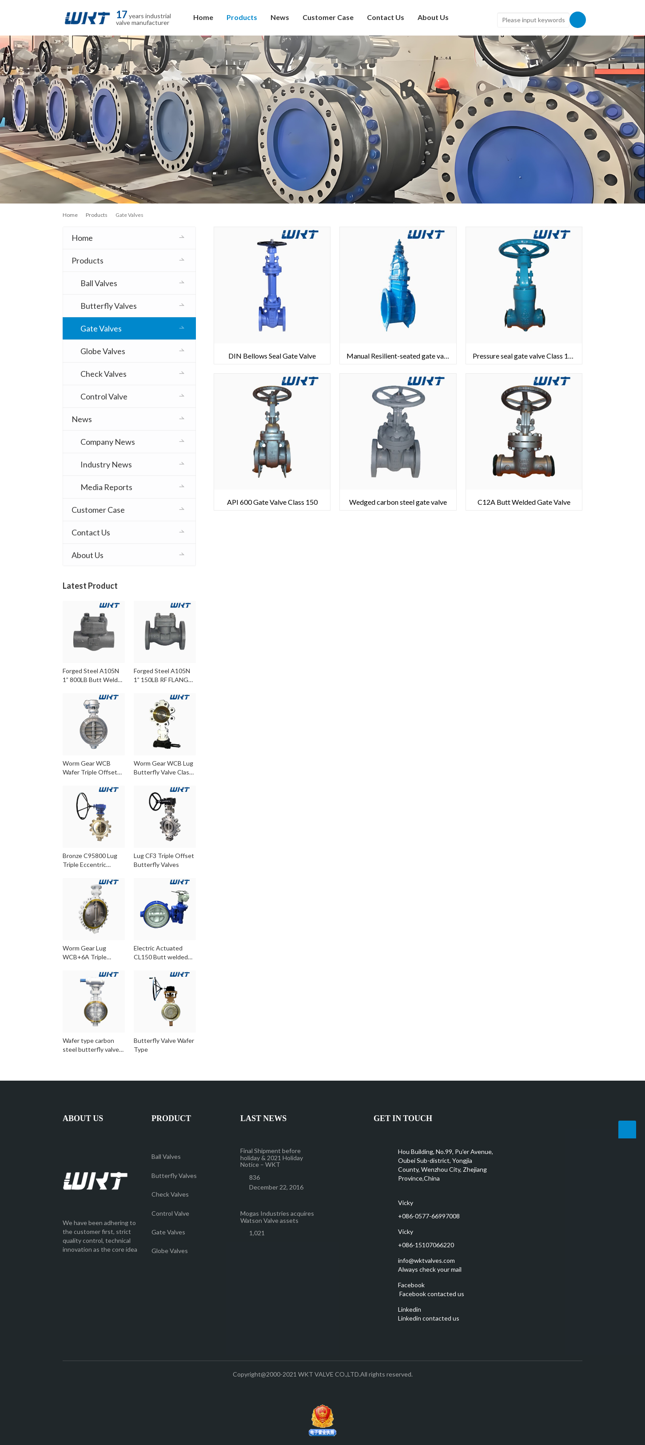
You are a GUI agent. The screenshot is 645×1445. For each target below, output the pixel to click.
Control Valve (103, 396)
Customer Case (328, 17)
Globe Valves (102, 351)
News (280, 17)
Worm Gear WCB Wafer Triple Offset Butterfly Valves (90, 768)
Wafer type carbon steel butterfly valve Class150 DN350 (91, 1045)
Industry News (106, 464)
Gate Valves (101, 328)
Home (203, 17)
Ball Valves (98, 283)
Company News (107, 442)
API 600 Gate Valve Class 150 (272, 502)
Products (242, 17)
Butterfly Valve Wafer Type (164, 1045)
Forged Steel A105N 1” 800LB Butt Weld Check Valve (91, 675)
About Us (433, 17)
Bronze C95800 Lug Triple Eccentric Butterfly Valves (90, 860)
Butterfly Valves (108, 306)
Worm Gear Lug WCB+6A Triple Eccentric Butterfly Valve (89, 953)
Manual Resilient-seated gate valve (399, 355)
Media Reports (106, 487)
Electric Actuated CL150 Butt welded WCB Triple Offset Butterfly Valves (161, 953)
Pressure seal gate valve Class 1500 (526, 355)
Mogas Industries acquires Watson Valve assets (277, 1216)
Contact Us (385, 17)
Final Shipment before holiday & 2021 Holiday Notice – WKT (271, 1157)
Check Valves (103, 374)
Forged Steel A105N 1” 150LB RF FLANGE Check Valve (163, 675)
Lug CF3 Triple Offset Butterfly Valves (164, 860)
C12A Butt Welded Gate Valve (524, 502)
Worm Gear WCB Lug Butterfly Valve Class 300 (163, 768)
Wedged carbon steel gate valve (398, 502)
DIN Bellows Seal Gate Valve (272, 355)
